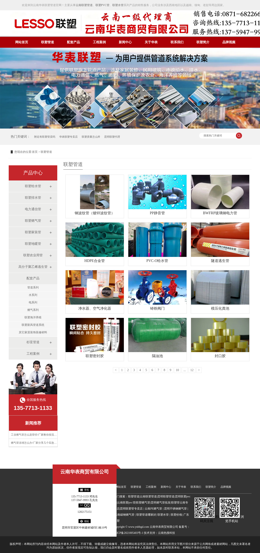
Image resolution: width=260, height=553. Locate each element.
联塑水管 (118, 5)
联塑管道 (47, 42)
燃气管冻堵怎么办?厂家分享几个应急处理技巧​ (38, 442)
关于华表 (151, 42)
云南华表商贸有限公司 (84, 471)
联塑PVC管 (102, 5)
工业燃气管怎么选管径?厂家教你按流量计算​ (36, 434)
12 (192, 370)
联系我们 (177, 42)
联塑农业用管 (33, 255)
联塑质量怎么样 (91, 136)
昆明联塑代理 (112, 136)
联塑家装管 (33, 232)
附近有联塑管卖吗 (44, 136)
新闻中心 (125, 42)
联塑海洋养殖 (32, 317)
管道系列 (33, 287)
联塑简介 (202, 42)
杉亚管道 (33, 342)
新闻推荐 (33, 423)
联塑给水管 (33, 186)
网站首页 (21, 42)
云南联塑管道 (84, 5)
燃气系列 (33, 309)
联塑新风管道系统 (33, 324)
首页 (35, 151)
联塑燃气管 (33, 220)
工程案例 (99, 42)
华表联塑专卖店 (68, 136)
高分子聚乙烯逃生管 (33, 266)
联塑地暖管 (33, 243)
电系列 (33, 302)
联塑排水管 (33, 197)
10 (177, 370)
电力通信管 (33, 209)
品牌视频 (228, 42)
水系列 (33, 295)
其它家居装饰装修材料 (33, 332)
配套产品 (73, 42)
